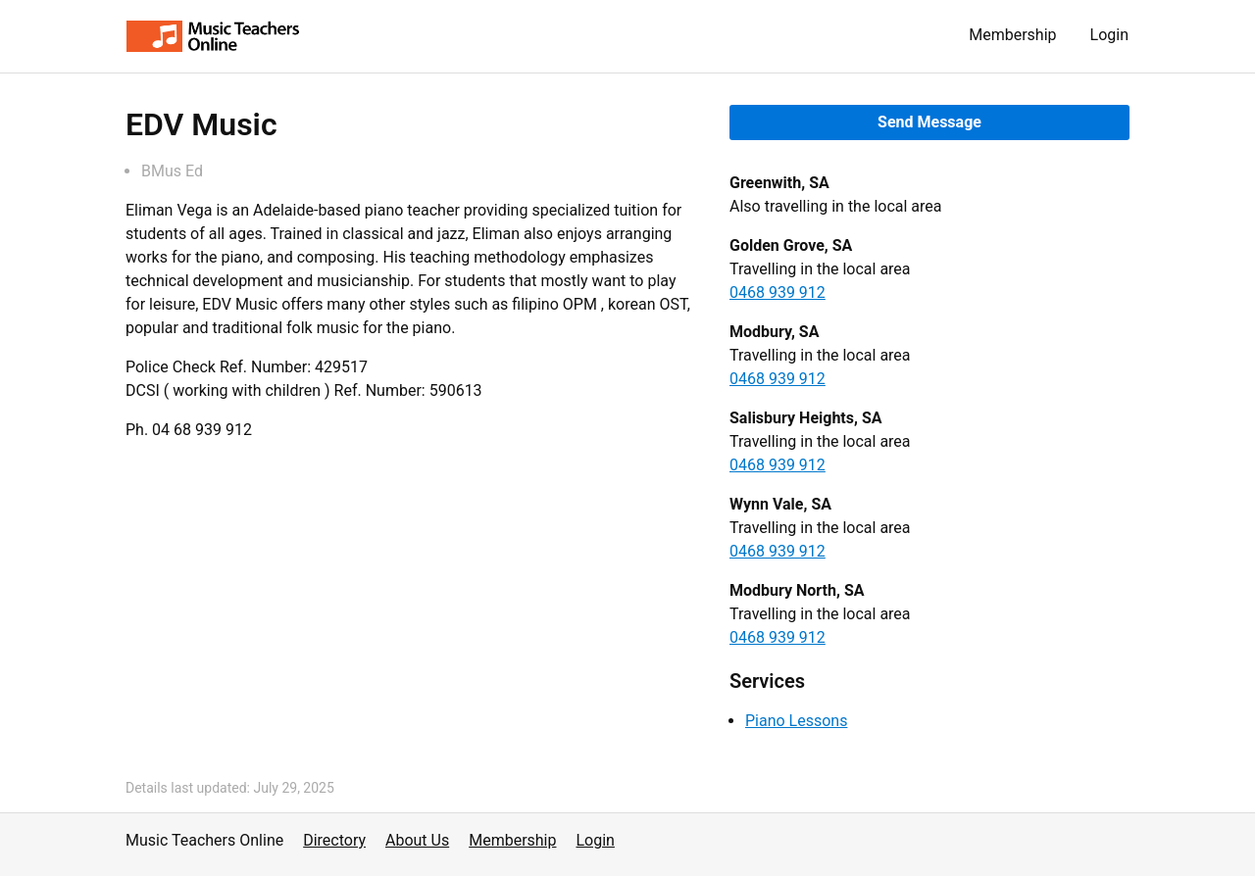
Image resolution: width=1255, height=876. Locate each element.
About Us (417, 840)
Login (1109, 34)
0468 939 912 (777, 292)
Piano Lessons (796, 720)
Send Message (929, 122)
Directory (334, 840)
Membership (1012, 34)
